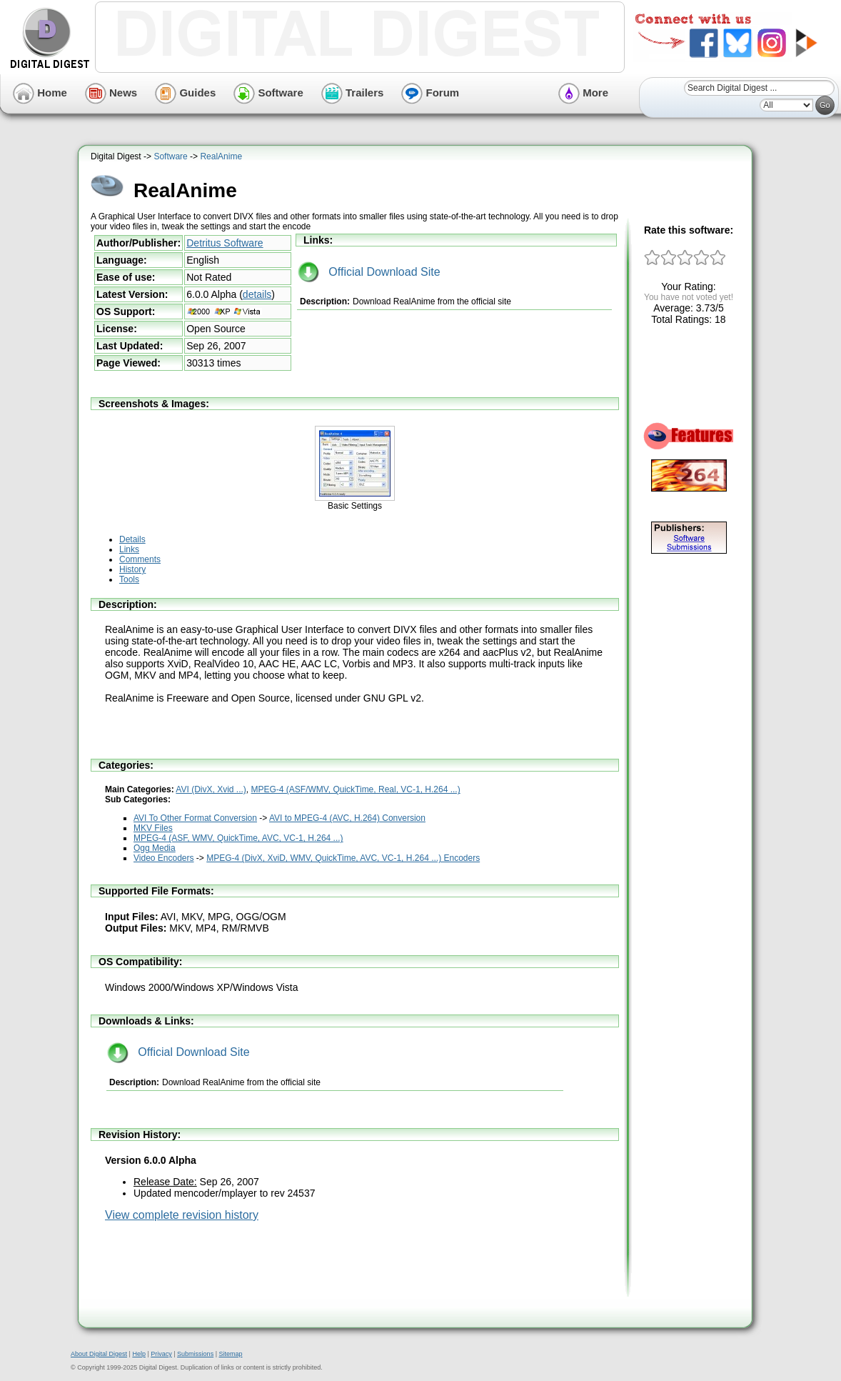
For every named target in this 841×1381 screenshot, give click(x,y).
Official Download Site (369, 272)
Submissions (195, 1353)
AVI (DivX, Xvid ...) (211, 789)
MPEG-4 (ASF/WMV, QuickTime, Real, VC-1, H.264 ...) (355, 789)
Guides (185, 92)
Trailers (352, 92)
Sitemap (230, 1353)
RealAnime (221, 156)
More (583, 92)
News (111, 92)
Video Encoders (164, 858)
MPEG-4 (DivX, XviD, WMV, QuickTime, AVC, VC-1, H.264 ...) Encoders (343, 858)
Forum (430, 92)
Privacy (161, 1353)
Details (132, 539)
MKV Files (153, 828)
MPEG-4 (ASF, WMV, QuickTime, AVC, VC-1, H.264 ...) (238, 838)
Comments (140, 559)
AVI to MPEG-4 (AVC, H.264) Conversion (347, 818)
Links (129, 549)
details (257, 294)
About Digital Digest (99, 1353)
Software (268, 92)
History (132, 569)
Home (40, 92)
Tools (129, 579)
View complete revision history (181, 1215)
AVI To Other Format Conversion (195, 818)
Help (139, 1353)
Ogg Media (155, 848)
